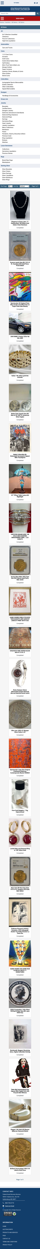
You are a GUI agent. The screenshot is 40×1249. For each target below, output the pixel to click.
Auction (7, 22)
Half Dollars (6, 63)
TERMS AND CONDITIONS (10, 1241)
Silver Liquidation (7, 175)
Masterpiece (6, 162)
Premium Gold (6, 136)
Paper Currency (7, 69)
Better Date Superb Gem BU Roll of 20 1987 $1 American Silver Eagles (20, 415)
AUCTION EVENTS (8, 1229)
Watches (5, 142)
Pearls (4, 132)
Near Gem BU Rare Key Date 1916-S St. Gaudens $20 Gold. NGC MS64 (20, 889)
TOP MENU (10, 3)
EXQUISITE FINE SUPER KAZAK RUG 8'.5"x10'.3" (20, 651)
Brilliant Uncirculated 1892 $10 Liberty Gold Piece (20, 1169)
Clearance (5, 36)
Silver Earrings (6, 173)
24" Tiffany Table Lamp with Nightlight (20, 496)
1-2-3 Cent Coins (7, 54)
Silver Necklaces (7, 177)
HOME (4, 1226)
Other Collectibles (7, 87)
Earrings (4, 119)
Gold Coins (5, 59)
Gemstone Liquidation (9, 151)
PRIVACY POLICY (7, 1244)
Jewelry (3, 103)
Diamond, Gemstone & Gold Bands (13, 113)
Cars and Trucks (7, 48)
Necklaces (5, 129)
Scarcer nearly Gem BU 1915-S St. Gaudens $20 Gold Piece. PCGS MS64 (20, 264)
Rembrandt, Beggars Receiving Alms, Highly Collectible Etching (20, 1051)
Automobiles (5, 44)
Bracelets (5, 106)
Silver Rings (6, 180)
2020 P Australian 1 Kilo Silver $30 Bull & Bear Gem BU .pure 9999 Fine (20, 1011)
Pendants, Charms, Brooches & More (13, 134)
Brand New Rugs (7, 160)
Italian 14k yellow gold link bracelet (20, 376)
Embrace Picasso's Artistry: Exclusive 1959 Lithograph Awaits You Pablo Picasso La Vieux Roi (20, 931)
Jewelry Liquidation (8, 125)
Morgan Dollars (7, 67)
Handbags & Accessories (10, 95)
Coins (3, 51)
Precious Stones (7, 153)
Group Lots (4, 99)
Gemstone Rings (7, 121)
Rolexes (4, 140)
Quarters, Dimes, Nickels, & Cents (12, 71)
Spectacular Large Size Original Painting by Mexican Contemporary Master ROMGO (20, 771)
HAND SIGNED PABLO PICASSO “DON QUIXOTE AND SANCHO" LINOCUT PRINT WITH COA (20, 619)
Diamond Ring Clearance (10, 115)
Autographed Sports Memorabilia (12, 82)
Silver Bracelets (7, 169)
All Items (14, 22)
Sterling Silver (5, 166)
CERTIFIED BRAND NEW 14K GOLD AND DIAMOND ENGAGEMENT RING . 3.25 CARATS (20, 537)
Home (2, 22)
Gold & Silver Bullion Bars (10, 61)
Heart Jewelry (6, 123)
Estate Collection (7, 84)
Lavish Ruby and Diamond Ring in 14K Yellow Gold (20, 849)
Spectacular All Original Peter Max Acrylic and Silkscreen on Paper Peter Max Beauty (20, 304)
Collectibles (4, 79)
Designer (4, 92)
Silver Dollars (6, 73)
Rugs (2, 157)
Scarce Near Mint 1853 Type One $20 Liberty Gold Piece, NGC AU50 (20, 578)
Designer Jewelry (7, 110)
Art (2, 31)
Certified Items (7, 108)
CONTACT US (6, 1238)
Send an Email (9, 1206)
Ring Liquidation (7, 138)
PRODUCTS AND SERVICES (10, 1232)
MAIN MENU (12, 18)
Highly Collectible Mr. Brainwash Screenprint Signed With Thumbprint (20, 456)
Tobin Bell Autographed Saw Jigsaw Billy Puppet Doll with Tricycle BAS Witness (20, 1091)
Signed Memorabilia (8, 89)
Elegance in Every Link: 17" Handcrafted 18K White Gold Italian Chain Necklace (20, 223)
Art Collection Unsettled (9, 34)
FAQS (4, 1235)
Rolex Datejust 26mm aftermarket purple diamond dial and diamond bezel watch (20, 691)
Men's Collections (7, 127)
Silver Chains (6, 171)
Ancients (5, 56)
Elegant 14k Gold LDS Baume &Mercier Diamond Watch (20, 1130)
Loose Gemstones (6, 146)
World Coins (6, 75)
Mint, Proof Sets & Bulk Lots (11, 65)
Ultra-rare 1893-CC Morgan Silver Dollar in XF (20, 731)
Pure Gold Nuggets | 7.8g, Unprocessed (20, 811)
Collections (5, 149)
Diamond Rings (7, 117)
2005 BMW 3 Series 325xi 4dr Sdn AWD (19, 337)
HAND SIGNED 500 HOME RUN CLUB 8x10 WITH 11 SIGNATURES (20, 970)
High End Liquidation (8, 41)
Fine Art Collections (8, 39)
